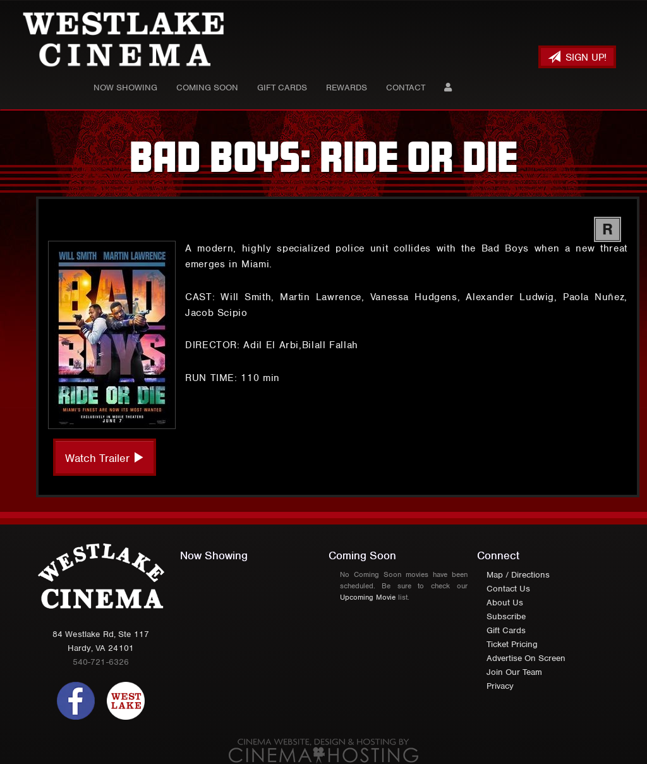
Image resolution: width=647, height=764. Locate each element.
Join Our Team (514, 672)
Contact (405, 87)
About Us (505, 602)
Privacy (500, 686)
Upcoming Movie (368, 597)
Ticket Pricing (512, 644)
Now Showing (125, 87)
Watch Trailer (104, 458)
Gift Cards (282, 87)
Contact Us (508, 588)
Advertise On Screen (526, 658)
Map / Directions (518, 574)
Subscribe (506, 616)
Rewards (346, 87)
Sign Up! (577, 57)
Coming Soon (207, 87)
